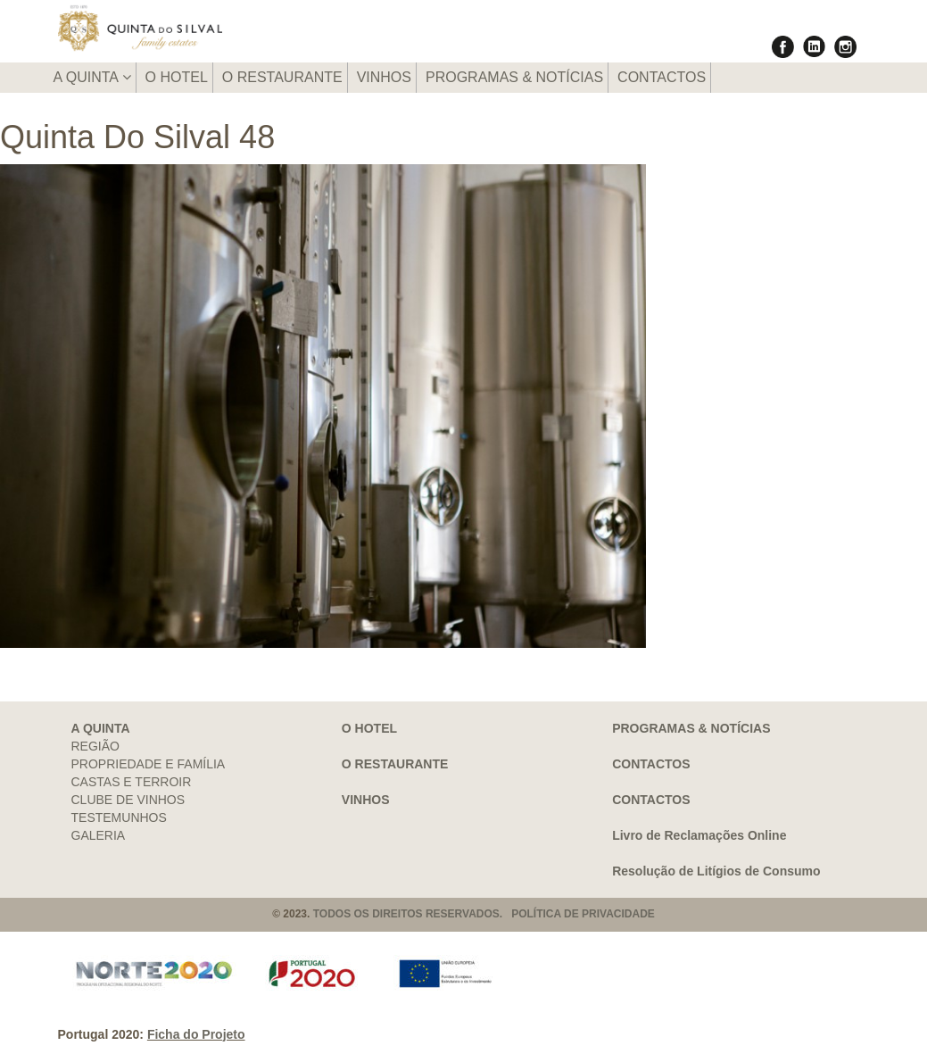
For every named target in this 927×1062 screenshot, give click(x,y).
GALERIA (98, 835)
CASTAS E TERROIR (131, 782)
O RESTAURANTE (282, 77)
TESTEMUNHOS (119, 817)
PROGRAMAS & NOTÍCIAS (514, 77)
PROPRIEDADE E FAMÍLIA (148, 764)
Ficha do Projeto (196, 1034)
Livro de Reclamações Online (699, 835)
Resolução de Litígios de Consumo (716, 871)
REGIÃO (95, 746)
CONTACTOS (661, 77)
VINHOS (384, 77)
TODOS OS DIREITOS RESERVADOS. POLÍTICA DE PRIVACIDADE (484, 914)
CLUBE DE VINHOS (128, 799)
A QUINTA (92, 77)
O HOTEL (176, 77)
